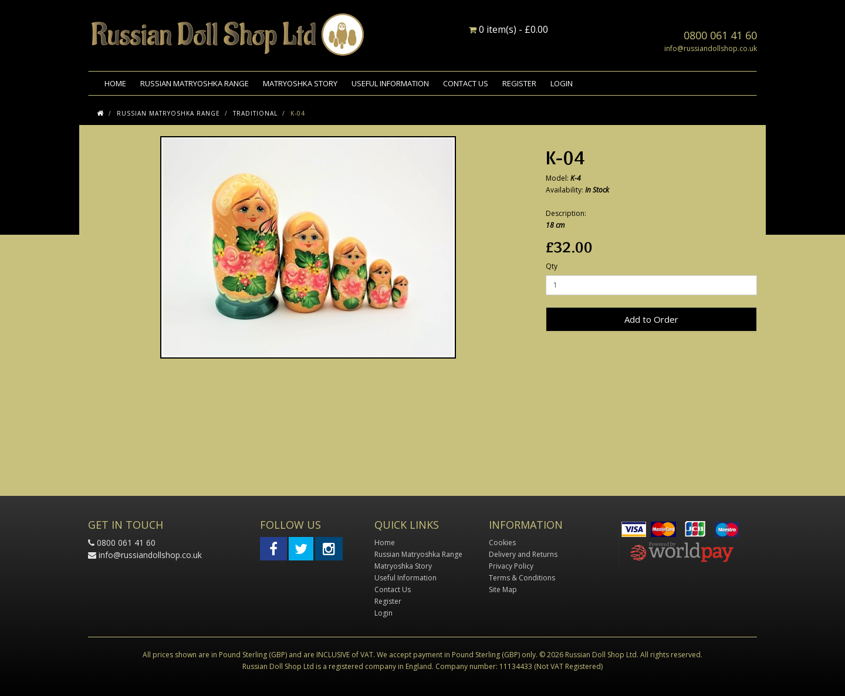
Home (115, 83)
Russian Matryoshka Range (194, 83)
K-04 (297, 113)
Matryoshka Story (300, 83)
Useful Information (390, 83)
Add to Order (651, 319)
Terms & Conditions (522, 578)
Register (519, 83)
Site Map (503, 589)
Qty (551, 266)
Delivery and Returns (523, 554)
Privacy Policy (511, 566)
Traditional (255, 113)
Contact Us (465, 83)
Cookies (502, 543)
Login (561, 83)
